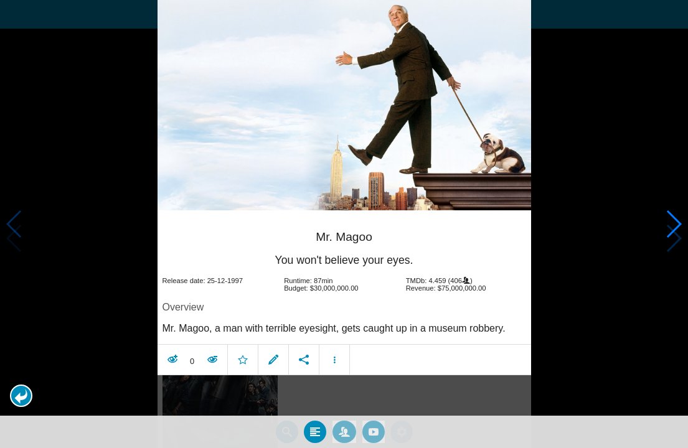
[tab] (315, 424)
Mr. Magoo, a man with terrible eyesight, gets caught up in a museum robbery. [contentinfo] (334, 320)
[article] (344, 288)
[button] (21, 396)
